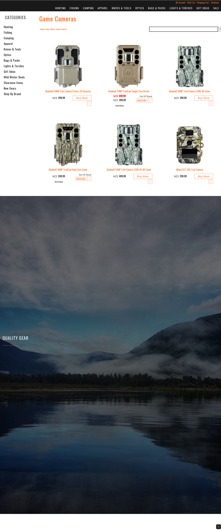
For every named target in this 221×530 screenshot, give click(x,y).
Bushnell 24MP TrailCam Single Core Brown (128, 91)
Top (218, 526)
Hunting (60, 8)
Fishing (74, 8)
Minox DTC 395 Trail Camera (189, 169)
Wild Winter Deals (14, 77)
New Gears (10, 88)
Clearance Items (13, 83)
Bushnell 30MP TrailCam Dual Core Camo (68, 169)
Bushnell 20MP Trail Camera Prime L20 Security (68, 91)
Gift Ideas (203, 8)
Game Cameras (61, 29)
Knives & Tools (121, 8)
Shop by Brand (12, 94)
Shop (47, 29)
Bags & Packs (157, 8)
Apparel (103, 8)
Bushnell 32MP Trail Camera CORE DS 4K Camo (129, 169)
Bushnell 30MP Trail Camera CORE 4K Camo (189, 91)
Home (43, 29)
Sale (216, 8)
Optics (139, 8)
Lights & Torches (181, 8)
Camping (88, 8)
